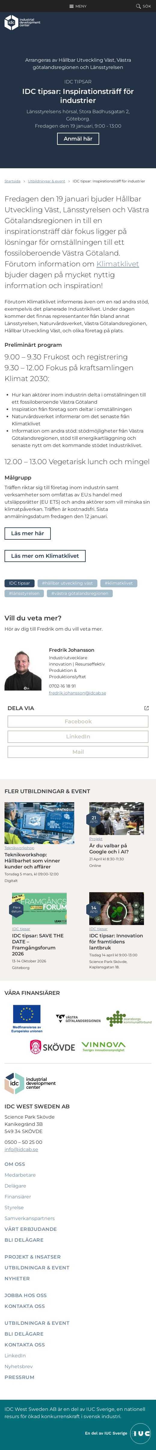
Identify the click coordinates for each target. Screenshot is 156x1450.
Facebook (78, 721)
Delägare (15, 1186)
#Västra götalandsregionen (79, 593)
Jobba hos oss (26, 1295)
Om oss (15, 1164)
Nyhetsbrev (19, 1366)
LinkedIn (78, 736)
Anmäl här (78, 138)
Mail (78, 752)
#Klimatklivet (119, 583)
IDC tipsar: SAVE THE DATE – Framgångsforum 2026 (39, 908)
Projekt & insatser (33, 1257)
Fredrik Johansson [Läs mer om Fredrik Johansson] (71, 650)
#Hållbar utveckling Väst (67, 583)
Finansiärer (18, 1197)
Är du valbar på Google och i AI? (116, 818)
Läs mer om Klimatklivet (45, 556)
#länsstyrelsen (24, 593)
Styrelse (14, 1207)
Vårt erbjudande (31, 1229)
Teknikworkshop (19, 848)
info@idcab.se (21, 1149)
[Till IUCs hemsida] (118, 1433)
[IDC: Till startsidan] (22, 22)
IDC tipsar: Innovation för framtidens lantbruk (116, 908)
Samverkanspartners (30, 1218)
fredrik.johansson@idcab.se (77, 693)
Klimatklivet (117, 263)
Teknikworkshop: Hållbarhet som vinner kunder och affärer (39, 823)
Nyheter (17, 1278)
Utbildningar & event (46, 181)
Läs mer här (27, 533)
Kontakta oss (25, 1306)
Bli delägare (24, 1240)
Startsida (12, 181)
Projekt (95, 839)
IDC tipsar (78, 82)
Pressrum (19, 1377)
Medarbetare (20, 1175)
